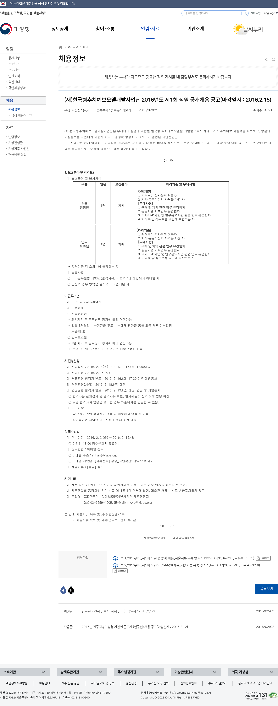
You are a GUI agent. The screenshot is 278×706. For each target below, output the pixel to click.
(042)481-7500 (101, 692)
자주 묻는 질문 (70, 683)
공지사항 (14, 58)
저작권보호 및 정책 (102, 683)
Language (269, 13)
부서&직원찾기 (217, 683)
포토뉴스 (14, 64)
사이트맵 (256, 13)
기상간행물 (15, 143)
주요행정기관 (127, 672)
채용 (85, 47)
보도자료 (14, 70)
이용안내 (44, 683)
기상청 (14, 29)
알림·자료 (73, 47)
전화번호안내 (189, 683)
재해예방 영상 (17, 155)
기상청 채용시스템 (20, 115)
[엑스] (71, 590)
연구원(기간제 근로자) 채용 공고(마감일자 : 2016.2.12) (178, 611)
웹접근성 (131, 683)
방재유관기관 (69, 672)
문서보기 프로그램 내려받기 (255, 683)
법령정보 (14, 137)
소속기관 (9, 672)
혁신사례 (14, 82)
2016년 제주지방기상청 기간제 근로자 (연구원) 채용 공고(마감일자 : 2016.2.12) (178, 627)
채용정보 (14, 109)
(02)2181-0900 (80, 697)
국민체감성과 (17, 88)
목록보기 (266, 589)
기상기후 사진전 (18, 149)
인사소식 (14, 76)
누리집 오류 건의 (158, 683)
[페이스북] (63, 590)
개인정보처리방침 (16, 683)
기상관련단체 (184, 672)
